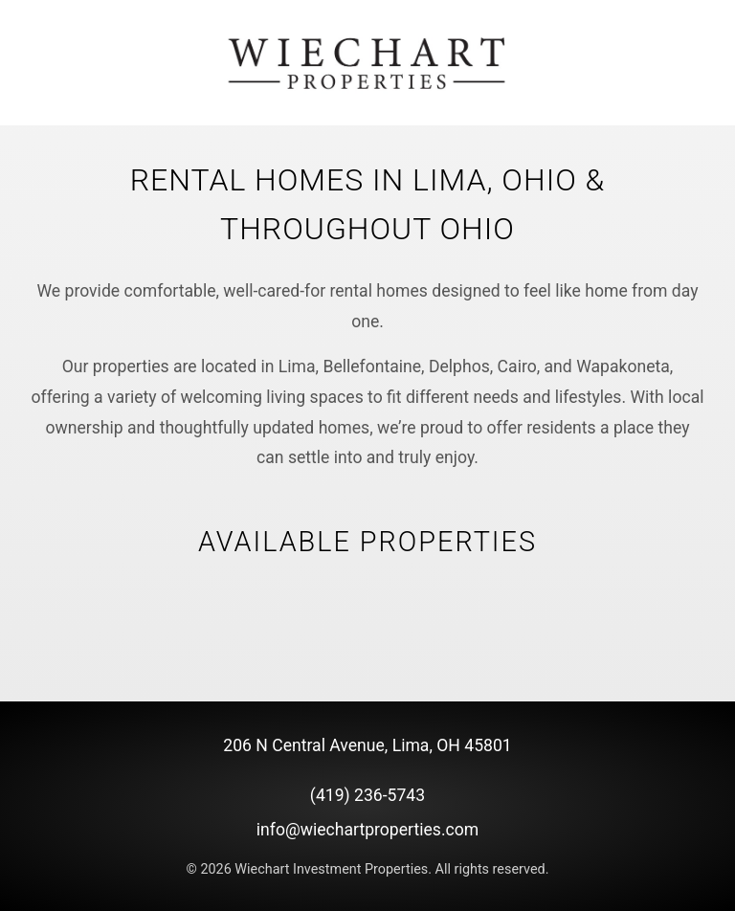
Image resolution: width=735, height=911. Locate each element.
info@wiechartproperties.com (367, 829)
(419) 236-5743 (367, 795)
